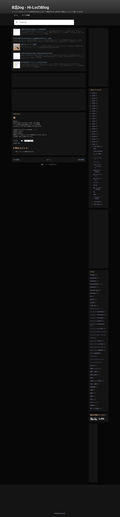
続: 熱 (95, 185)
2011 (94, 124)
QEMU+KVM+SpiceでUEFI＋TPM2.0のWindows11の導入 (36, 53)
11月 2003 (97, 202)
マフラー (96, 182)
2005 (94, 139)
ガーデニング (94, 308)
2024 (94, 95)
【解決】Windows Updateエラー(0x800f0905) (33, 29)
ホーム (16, 15)
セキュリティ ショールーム (97, 166)
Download (93, 278)
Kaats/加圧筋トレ (95, 284)
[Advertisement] (48, 80)
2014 (94, 116)
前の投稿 (81, 159)
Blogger (92, 275)
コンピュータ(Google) (96, 318)
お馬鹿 (92, 302)
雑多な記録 (93, 374)
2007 (94, 134)
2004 (94, 141)
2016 (94, 111)
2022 (94, 100)
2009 (94, 129)
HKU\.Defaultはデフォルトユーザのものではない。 (35, 62)
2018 (94, 108)
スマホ (92, 338)
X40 (94, 194)
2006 (94, 136)
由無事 (92, 405)
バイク (92, 356)
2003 (94, 144)
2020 (94, 106)
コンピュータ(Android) (97, 311)
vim (91, 296)
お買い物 (92, 305)
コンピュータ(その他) (96, 328)
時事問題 (92, 387)
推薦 (91, 393)
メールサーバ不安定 (97, 197)
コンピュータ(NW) (95, 321)
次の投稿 (16, 159)
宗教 (91, 390)
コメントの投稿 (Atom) (50, 164)
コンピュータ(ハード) (96, 335)
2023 (94, 98)
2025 (94, 93)
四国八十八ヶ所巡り (96, 381)
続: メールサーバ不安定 (97, 188)
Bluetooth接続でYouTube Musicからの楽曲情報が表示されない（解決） (32, 38)
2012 (94, 121)
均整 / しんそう (94, 368)
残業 (91, 378)
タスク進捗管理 (94, 353)
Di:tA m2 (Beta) (97, 151)
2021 (94, 103)
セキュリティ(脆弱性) (96, 350)
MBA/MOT (93, 287)
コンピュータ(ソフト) (96, 331)
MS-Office (93, 293)
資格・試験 (93, 384)
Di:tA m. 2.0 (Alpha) (96, 171)
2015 (94, 113)
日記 (19, 143)
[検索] (43, 22)
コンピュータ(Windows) (97, 324)
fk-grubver (93, 281)
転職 (91, 396)
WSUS (92, 299)
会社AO (92, 365)
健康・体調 (93, 371)
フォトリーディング (96, 359)
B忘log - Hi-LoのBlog (30, 7)
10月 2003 (97, 204)
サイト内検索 (26, 15)
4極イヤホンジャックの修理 (28, 44)
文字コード (93, 402)
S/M (94, 148)
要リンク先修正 (94, 408)
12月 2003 (97, 146)
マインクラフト (94, 362)
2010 (94, 126)
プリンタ (96, 162)
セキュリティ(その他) (96, 344)
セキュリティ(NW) (95, 341)
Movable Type (94, 290)
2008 (94, 131)
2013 (94, 118)
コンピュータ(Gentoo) (96, 315)
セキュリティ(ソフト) (96, 347)
